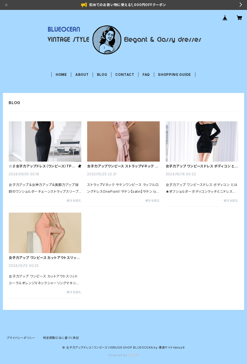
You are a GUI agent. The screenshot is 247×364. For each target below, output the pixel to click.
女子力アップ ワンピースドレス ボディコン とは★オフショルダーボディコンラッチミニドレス (202, 166)
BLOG (102, 74)
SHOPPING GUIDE (174, 74)
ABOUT (82, 74)
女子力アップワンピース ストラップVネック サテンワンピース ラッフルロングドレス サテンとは (122, 166)
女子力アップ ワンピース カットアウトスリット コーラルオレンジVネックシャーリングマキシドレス (44, 257)
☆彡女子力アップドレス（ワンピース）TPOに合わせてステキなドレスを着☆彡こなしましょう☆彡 (42, 166)
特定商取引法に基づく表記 (61, 338)
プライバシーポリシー (21, 338)
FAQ (146, 74)
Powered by (123, 355)
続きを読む (74, 200)
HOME (61, 74)
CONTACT (124, 74)
